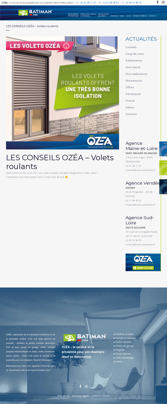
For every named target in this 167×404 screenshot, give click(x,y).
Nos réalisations (136, 74)
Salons (130, 107)
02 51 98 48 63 (111, 2)
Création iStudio (101, 395)
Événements (134, 60)
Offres (130, 87)
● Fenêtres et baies (123, 334)
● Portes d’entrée (122, 341)
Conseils (131, 47)
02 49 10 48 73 (133, 2)
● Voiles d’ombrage (123, 357)
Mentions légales (81, 395)
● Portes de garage (123, 345)
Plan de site (63, 395)
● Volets (117, 361)
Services (131, 114)
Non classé (133, 67)
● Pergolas (119, 349)
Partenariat (133, 94)
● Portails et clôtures (124, 338)
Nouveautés (134, 80)
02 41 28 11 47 (88, 2)
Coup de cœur (135, 54)
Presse (130, 100)
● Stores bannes (121, 353)
